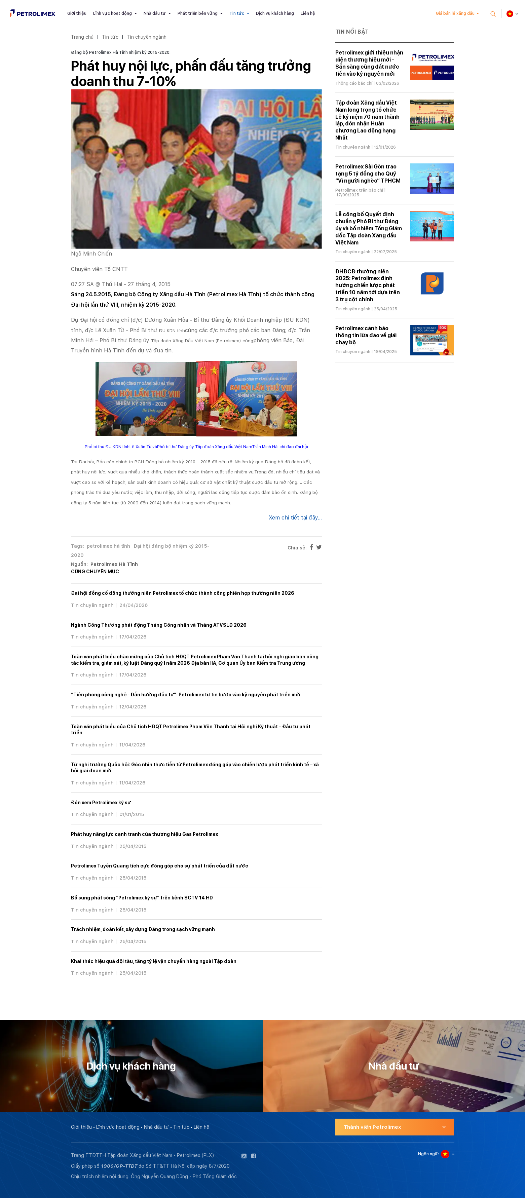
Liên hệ (308, 13)
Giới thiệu (76, 13)
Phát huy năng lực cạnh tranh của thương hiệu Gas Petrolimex (144, 834)
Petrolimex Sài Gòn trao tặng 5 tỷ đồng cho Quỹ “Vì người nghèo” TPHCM (368, 173)
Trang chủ (82, 37)
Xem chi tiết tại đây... (295, 517)
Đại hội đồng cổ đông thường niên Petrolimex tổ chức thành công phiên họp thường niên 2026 (182, 593)
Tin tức (236, 13)
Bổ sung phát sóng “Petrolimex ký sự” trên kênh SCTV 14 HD (142, 897)
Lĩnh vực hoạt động (112, 13)
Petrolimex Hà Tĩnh (114, 564)
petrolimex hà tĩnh (108, 546)
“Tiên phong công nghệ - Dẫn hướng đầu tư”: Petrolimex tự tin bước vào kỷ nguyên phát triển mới (185, 694)
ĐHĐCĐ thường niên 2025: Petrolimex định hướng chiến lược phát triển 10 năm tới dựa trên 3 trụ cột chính (367, 285)
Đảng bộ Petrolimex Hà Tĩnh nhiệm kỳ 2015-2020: (121, 52)
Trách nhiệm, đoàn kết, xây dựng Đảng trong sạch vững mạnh (143, 929)
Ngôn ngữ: (428, 1154)
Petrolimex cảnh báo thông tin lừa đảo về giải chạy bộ (366, 335)
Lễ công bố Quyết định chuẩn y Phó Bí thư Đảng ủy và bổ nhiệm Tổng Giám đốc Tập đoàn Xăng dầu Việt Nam (368, 228)
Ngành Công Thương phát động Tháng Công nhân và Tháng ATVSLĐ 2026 (159, 625)
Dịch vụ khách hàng (275, 13)
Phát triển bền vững (198, 13)
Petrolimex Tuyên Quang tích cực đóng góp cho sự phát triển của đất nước (159, 865)
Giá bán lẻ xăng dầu (455, 13)
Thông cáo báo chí (353, 83)
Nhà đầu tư (155, 13)
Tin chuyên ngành (146, 37)
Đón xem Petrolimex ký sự (101, 802)
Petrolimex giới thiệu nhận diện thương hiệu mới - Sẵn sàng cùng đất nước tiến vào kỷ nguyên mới (369, 63)
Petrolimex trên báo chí (359, 190)
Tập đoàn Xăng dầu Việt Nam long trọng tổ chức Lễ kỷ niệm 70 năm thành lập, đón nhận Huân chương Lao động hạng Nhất (367, 120)
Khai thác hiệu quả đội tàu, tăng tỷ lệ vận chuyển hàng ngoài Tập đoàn (153, 961)
